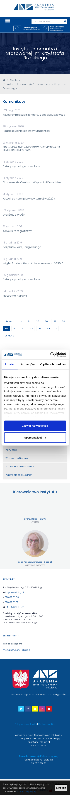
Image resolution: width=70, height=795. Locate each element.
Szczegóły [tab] (27, 364)
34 (29, 321)
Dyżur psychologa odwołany (21, 166)
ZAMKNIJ (61, 787)
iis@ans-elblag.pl (14, 592)
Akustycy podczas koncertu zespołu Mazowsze (34, 115)
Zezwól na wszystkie (35, 425)
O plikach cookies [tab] (53, 364)
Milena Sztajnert (12, 643)
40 (14, 328)
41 (23, 328)
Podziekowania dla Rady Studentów (26, 131)
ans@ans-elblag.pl (39, 742)
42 (31, 328)
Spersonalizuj (35, 437)
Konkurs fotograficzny (17, 231)
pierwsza (10, 321)
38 (63, 321)
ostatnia (9, 335)
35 (37, 321)
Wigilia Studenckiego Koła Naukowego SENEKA (33, 263)
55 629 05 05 (38, 745)
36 (46, 321)
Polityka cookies (46, 724)
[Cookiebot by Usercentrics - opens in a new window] (50, 354)
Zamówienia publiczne (24, 694)
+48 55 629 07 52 (14, 607)
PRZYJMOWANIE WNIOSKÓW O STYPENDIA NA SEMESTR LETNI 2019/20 (31, 148)
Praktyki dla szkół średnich (19, 475)
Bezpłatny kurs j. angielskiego (22, 247)
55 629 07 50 (12, 597)
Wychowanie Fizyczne (17, 458)
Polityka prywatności (26, 724)
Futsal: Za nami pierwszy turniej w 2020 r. (29, 198)
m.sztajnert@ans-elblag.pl (16, 650)
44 (48, 328)
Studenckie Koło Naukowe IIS (20, 466)
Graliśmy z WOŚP (14, 214)
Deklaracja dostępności (52, 694)
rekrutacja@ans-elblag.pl (39, 759)
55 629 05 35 (38, 763)
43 (39, 328)
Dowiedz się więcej (26, 791)
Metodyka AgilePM (15, 295)
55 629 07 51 (11, 602)
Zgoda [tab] (9, 364)
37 (55, 321)
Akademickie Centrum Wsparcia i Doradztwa (32, 182)
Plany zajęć (11, 450)
